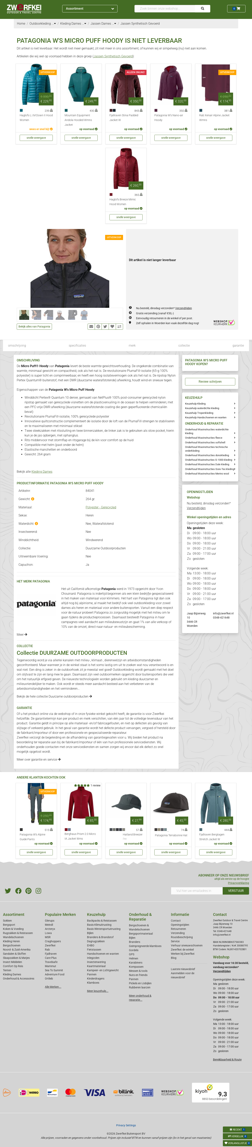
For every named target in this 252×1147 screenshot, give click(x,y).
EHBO (90, 945)
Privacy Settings (126, 1125)
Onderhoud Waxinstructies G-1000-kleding (208, 459)
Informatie (180, 914)
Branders (134, 941)
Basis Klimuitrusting (99, 924)
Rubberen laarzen (139, 987)
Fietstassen (94, 949)
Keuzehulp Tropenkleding (199, 412)
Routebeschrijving (182, 937)
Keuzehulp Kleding (195, 403)
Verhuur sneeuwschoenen (187, 945)
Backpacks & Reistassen (102, 920)
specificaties (77, 345)
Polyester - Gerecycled (101, 507)
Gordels (133, 950)
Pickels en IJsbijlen (140, 983)
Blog (173, 957)
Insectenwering (96, 962)
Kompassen (136, 966)
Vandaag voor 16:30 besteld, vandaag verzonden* (231, 967)
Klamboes (93, 982)
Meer (22, 634)
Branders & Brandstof (100, 937)
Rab (47, 949)
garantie (238, 345)
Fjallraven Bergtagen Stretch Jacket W (211, 837)
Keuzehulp (96, 914)
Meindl (49, 924)
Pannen (133, 979)
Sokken (7, 920)
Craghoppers (53, 941)
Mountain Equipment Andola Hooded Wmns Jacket (78, 120)
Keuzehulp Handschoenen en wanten (205, 417)
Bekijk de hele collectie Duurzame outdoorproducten (54, 696)
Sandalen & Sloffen (14, 953)
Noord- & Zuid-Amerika (17, 949)
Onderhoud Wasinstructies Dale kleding (207, 464)
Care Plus (51, 957)
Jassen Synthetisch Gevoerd (113, 56)
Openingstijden (180, 924)
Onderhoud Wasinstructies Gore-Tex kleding (209, 469)
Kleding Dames (42, 471)
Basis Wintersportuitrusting (103, 928)
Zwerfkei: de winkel (182, 949)
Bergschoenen (11, 945)
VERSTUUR (236, 891)
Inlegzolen (93, 957)
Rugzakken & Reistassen (18, 933)
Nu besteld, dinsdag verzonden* (164, 308)
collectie (184, 345)
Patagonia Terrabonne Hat (171, 835)
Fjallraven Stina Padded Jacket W (123, 118)
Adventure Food (54, 974)
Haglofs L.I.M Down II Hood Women (36, 118)
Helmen (133, 958)
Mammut (50, 966)
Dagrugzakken (96, 941)
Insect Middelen (12, 962)
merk (132, 345)
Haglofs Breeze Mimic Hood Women (122, 202)
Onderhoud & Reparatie (140, 917)
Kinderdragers (95, 978)
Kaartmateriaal (96, 966)
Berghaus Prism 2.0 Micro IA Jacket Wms (80, 836)
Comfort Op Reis (13, 966)
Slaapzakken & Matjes (16, 957)
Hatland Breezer (133, 837)
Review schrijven (210, 381)
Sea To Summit (54, 970)
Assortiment (90, 9)
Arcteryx (50, 928)
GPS (131, 954)
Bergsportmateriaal (141, 933)
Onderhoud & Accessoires (18, 978)
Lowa (48, 933)
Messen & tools (138, 970)
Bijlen (90, 933)
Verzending (178, 933)
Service (175, 941)
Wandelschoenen (13, 937)
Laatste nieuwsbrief (183, 969)
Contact (176, 920)
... (54, 23)
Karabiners (135, 962)
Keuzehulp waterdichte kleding (202, 408)
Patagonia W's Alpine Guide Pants (32, 837)
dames (66, 608)
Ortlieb (49, 978)
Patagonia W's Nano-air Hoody (168, 118)
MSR (48, 937)
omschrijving (17, 345)
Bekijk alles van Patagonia (34, 326)
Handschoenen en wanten (103, 953)
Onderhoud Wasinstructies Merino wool (207, 473)
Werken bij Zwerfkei (182, 953)
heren (80, 608)
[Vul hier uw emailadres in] (197, 891)
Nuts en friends (138, 975)
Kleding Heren (11, 941)
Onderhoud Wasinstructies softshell (205, 442)
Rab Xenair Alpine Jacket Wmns (214, 118)
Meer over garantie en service (39, 759)
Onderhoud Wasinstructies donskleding (207, 455)
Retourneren (178, 928)
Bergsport (9, 924)
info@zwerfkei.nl (223, 613)
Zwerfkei (50, 945)
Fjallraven (51, 953)
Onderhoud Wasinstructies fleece (203, 437)
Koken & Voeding (13, 928)
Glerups (49, 920)
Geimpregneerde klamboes (145, 946)
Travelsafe (51, 962)
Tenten (7, 970)
